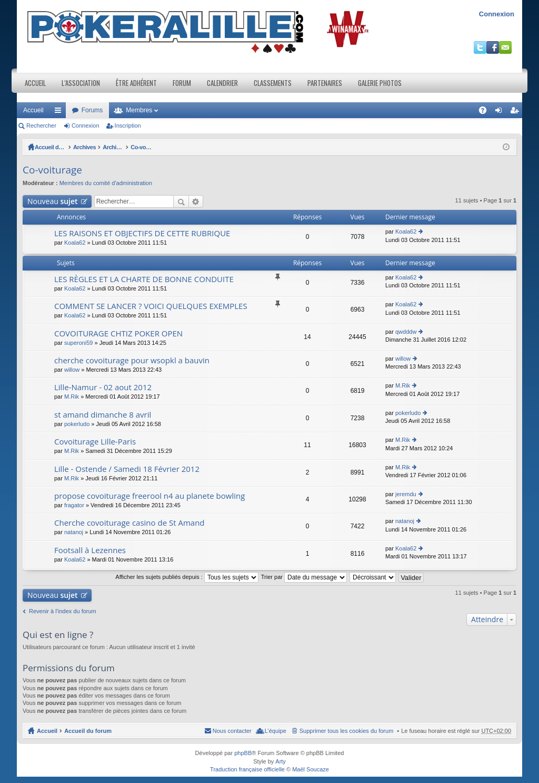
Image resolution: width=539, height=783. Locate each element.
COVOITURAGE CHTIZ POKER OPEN (118, 333)
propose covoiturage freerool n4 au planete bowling (149, 496)
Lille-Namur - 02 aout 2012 (103, 387)
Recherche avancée (196, 201)
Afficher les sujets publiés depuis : (186, 577)
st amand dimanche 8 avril (102, 415)
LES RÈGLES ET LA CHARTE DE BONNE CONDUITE (144, 279)
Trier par (304, 577)
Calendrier (222, 83)
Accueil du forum (58, 147)
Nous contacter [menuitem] (232, 731)
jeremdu (405, 494)
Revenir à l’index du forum (62, 611)
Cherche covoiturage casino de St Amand (129, 523)
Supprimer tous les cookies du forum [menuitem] (347, 731)
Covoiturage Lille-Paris (95, 442)
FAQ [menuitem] (486, 112)
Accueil (35, 83)
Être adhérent (136, 83)
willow (71, 369)
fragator (74, 505)
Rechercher (41, 125)
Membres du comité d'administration (105, 183)
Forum (182, 83)
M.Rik (71, 396)
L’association (81, 83)
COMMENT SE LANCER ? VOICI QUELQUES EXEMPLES (150, 306)
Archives (101, 147)
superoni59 (78, 343)
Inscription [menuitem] (516, 112)
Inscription (128, 125)
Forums (92, 110)
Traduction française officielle (247, 769)
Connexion (496, 14)
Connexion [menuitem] (500, 112)
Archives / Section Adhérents (160, 147)
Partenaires (324, 83)
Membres (139, 110)
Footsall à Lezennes (90, 550)
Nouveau (52, 201)
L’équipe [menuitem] (275, 731)
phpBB (243, 753)
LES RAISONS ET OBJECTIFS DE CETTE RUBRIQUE (142, 233)
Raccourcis (60, 112)
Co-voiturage (225, 147)
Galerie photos (380, 83)
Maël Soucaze (310, 769)
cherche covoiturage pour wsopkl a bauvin (131, 360)
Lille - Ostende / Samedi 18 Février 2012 (126, 469)
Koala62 (74, 242)
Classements (273, 83)
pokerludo (76, 424)
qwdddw (405, 331)
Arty (280, 761)
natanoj (73, 532)
